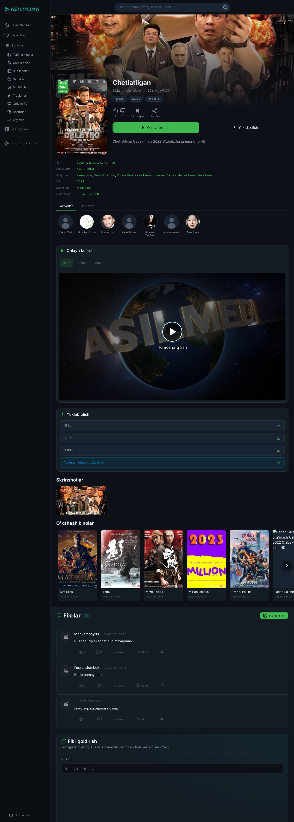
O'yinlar (15, 120)
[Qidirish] (225, 7)
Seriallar (15, 79)
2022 (116, 90)
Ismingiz (67, 759)
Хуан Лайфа (85, 168)
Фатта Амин (187, 175)
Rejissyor (87, 206)
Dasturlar (16, 112)
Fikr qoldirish (274, 616)
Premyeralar (16, 129)
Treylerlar (16, 96)
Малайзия (133, 90)
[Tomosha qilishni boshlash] (172, 336)
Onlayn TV (17, 104)
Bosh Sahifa (16, 25)
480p (66, 263)
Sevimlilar (14, 35)
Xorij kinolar (18, 63)
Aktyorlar (66, 206)
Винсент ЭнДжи (164, 175)
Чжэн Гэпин (143, 175)
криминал (154, 98)
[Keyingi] (287, 565)
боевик (120, 98)
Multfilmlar (17, 87)
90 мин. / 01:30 (159, 90)
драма (136, 98)
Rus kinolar (18, 71)
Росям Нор (125, 175)
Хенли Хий (84, 175)
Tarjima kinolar (20, 55)
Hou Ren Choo (104, 175)
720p (81, 263)
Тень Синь (205, 175)
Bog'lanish (19, 815)
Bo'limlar (25, 45)
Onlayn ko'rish (156, 127)
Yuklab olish (245, 127)
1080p (96, 263)
